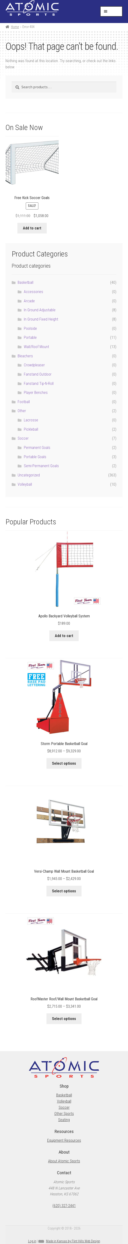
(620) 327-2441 (64, 1205)
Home (15, 27)
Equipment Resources (64, 1140)
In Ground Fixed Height (41, 319)
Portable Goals (35, 457)
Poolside (30, 328)
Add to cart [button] (32, 228)
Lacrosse (31, 420)
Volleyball (25, 484)
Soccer (23, 438)
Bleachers (25, 356)
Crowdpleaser (34, 365)
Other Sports (64, 1113)
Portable (30, 337)
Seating (64, 1120)
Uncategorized (29, 475)
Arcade (29, 301)
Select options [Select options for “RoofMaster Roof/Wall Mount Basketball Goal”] (64, 1018)
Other (22, 411)
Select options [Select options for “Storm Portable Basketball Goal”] (64, 763)
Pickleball (31, 429)
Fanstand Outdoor (37, 374)
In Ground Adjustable (40, 310)
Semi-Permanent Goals (41, 466)
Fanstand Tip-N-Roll (39, 383)
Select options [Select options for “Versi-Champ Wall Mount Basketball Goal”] (64, 891)
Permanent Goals (37, 447)
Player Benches (36, 392)
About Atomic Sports (64, 1161)
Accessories (33, 291)
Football (24, 402)
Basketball (25, 282)
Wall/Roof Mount (36, 347)
